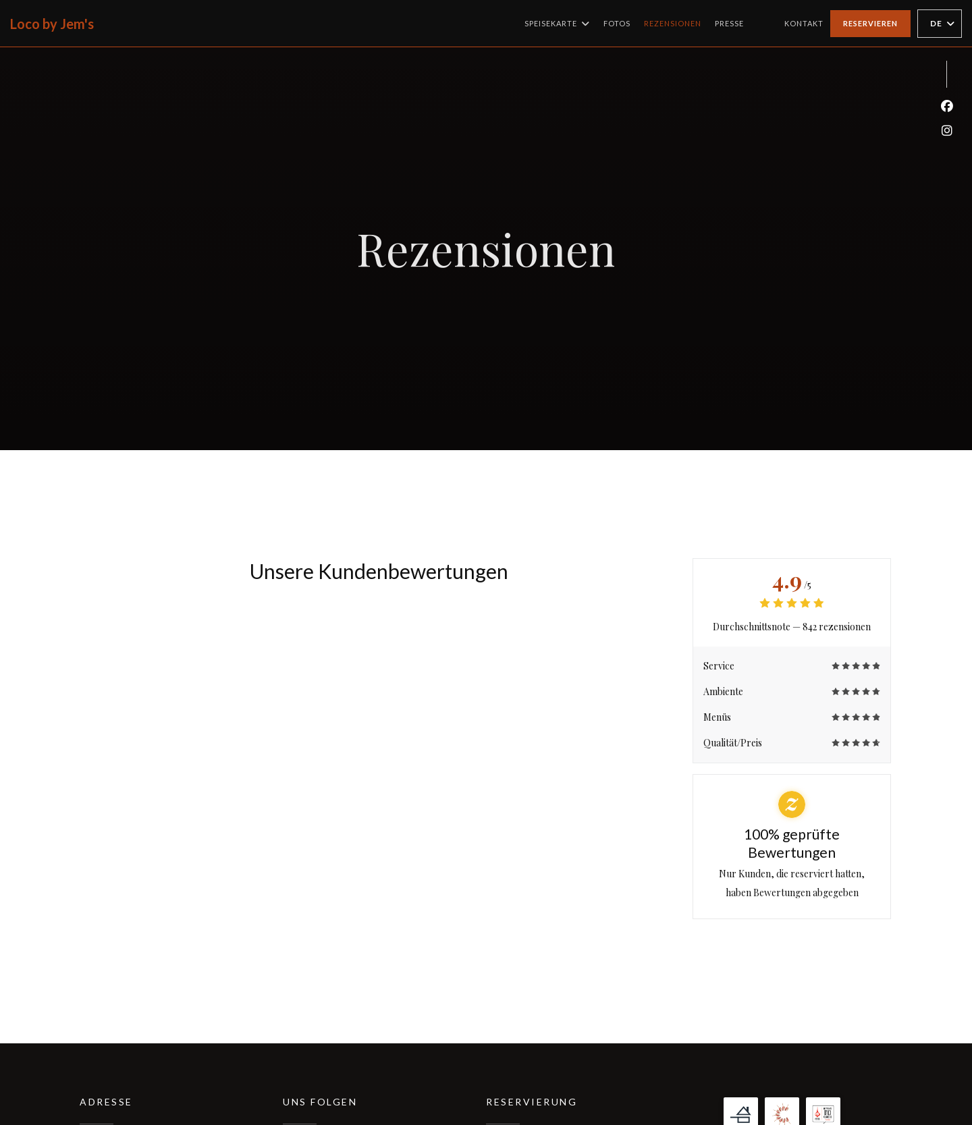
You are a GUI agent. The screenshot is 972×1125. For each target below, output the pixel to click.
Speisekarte (557, 23)
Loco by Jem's (52, 24)
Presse (729, 23)
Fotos (616, 23)
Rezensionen (672, 23)
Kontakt (804, 23)
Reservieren (870, 23)
